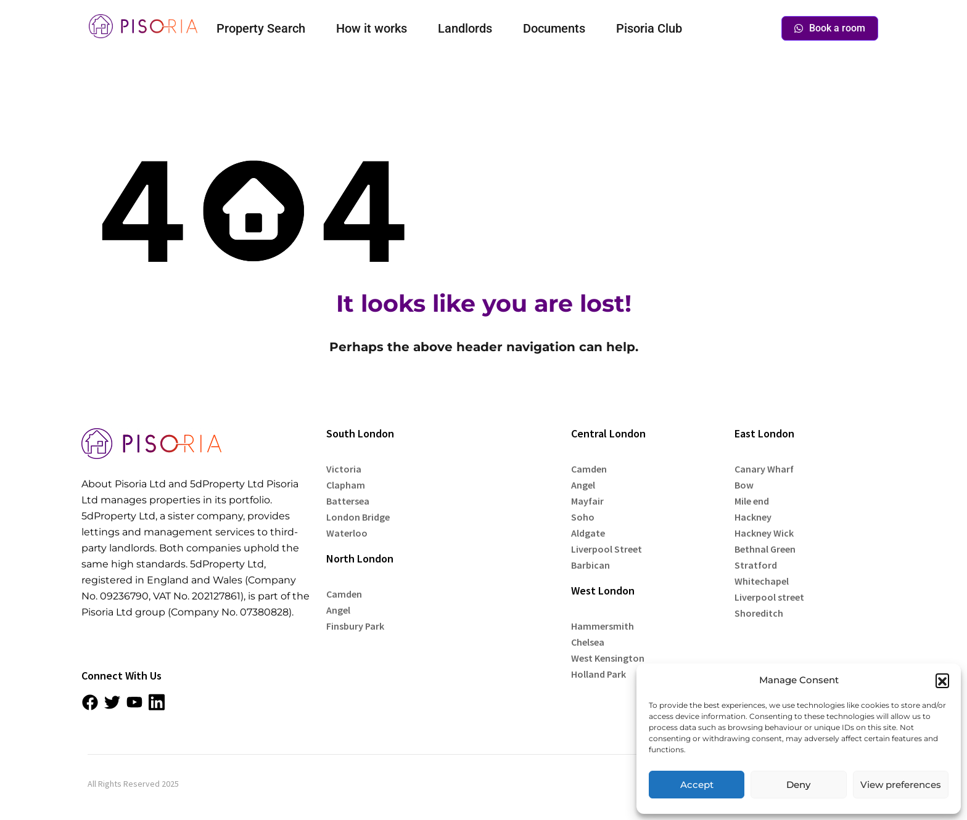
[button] (942, 680)
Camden (344, 594)
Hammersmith (602, 626)
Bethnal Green (765, 549)
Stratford (756, 565)
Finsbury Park (355, 626)
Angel (338, 610)
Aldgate (588, 533)
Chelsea (587, 642)
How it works (371, 28)
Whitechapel (762, 581)
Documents (554, 28)
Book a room (829, 28)
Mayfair (587, 501)
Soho (583, 517)
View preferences (900, 784)
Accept (697, 784)
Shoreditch (759, 613)
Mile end (752, 501)
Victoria (343, 469)
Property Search (260, 28)
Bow (744, 485)
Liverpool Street (606, 549)
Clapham (345, 485)
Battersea (347, 501)
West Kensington (607, 658)
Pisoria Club (649, 28)
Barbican (590, 565)
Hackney (753, 517)
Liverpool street (769, 597)
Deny (798, 784)
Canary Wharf (764, 469)
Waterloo (347, 533)
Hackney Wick (764, 533)
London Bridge (358, 517)
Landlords (465, 28)
